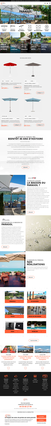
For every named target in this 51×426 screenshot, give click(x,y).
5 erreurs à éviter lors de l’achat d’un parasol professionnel (8, 357)
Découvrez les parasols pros (25, 15)
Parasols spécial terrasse (24, 47)
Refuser (41, 420)
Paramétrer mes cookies (41, 422)
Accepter (41, 416)
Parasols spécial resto (34, 47)
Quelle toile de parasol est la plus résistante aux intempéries (42, 357)
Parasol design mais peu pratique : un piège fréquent (25, 357)
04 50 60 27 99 (25, 406)
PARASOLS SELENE (5, 120)
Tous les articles (33, 340)
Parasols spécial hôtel (44, 47)
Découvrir (25, 167)
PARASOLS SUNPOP (28, 85)
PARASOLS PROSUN (28, 120)
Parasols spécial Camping (14, 47)
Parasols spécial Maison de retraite (4, 46)
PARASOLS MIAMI (5, 83)
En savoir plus (7, 423)
